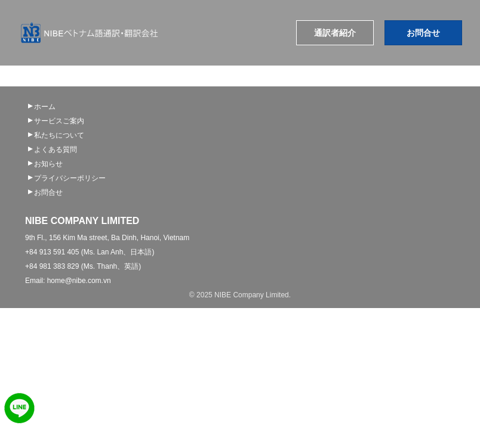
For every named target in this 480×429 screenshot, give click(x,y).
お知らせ (48, 164)
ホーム (45, 106)
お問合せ (423, 33)
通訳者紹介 (335, 33)
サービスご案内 (59, 121)
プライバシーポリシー (70, 178)
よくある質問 (55, 149)
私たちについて (59, 135)
